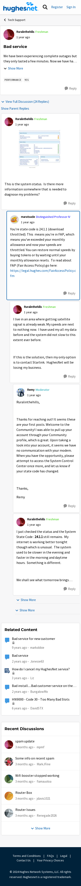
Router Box (23, 793)
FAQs (50, 856)
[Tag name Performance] (12, 80)
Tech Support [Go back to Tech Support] (14, 20)
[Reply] (71, 88)
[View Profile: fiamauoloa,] (9, 779)
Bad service (20, 655)
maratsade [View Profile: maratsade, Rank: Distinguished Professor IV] (28, 217)
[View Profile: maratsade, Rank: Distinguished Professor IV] (14, 219)
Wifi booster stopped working (37, 776)
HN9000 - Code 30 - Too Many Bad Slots (41, 699)
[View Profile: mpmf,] (9, 744)
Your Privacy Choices (51, 860)
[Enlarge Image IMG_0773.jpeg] (40, 149)
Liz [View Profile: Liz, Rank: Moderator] (32, 678)
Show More (13, 68)
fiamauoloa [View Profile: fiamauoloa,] (44, 781)
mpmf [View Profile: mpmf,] (40, 747)
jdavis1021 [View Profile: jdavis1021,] (43, 798)
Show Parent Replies (15, 108)
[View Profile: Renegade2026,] (9, 813)
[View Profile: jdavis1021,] (9, 796)
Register (57, 7)
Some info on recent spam (34, 758)
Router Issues (25, 810)
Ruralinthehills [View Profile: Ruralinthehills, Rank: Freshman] (25, 32)
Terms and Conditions (27, 856)
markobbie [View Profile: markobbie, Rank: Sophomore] (37, 648)
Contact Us (24, 860)
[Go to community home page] (21, 7)
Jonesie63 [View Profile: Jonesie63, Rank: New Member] (37, 661)
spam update (25, 741)
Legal (63, 856)
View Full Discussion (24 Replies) (25, 102)
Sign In (71, 7)
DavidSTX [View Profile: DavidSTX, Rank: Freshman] (36, 708)
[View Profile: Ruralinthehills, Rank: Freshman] (8, 34)
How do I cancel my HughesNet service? (41, 669)
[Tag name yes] (27, 80)
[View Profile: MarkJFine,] (9, 761)
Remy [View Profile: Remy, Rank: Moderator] (31, 390)
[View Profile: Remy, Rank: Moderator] (20, 392)
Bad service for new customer (33, 639)
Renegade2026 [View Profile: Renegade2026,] (47, 815)
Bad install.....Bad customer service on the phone (42, 686)
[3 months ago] (24, 747)
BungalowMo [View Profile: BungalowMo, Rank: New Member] (39, 692)
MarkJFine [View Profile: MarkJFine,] (44, 764)
